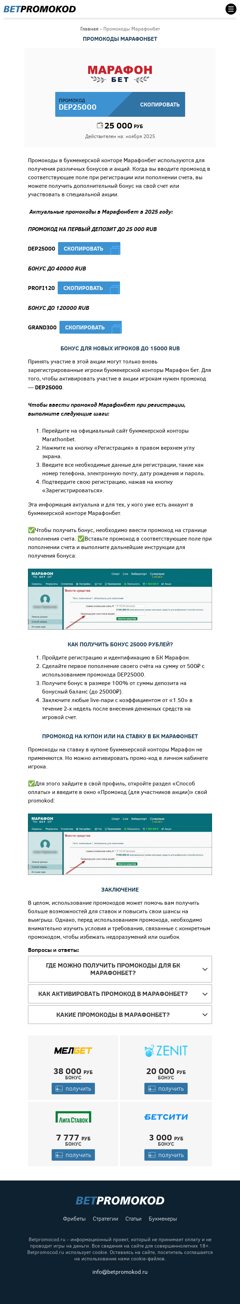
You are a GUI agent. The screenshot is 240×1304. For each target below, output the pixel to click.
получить (73, 1088)
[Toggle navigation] (228, 9)
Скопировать (83, 248)
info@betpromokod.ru (120, 1272)
